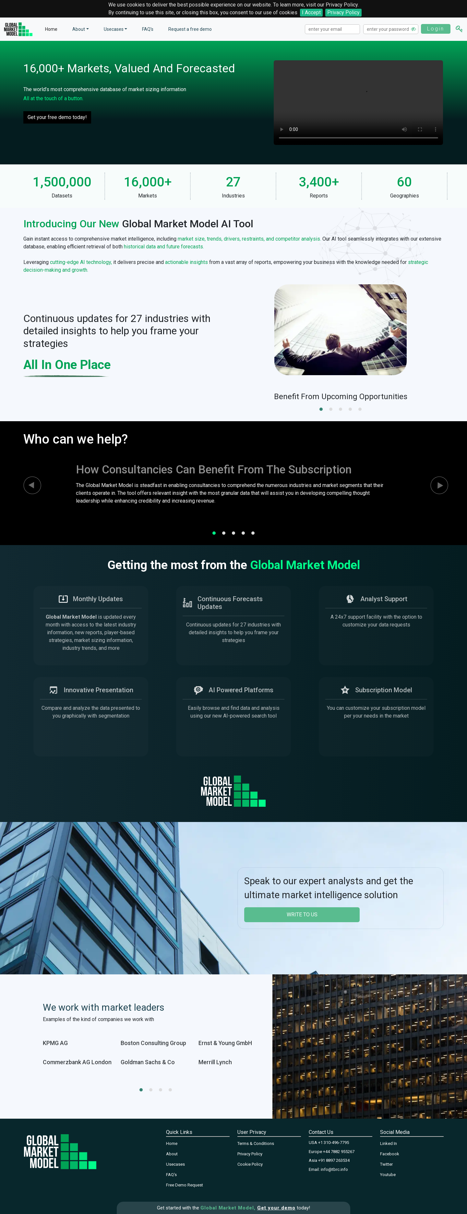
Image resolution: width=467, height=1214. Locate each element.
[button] (321, 409)
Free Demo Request (184, 1185)
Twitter (386, 1164)
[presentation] (26, 485)
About (172, 1153)
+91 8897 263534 (334, 1160)
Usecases (114, 29)
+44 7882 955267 (338, 1151)
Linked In (388, 1143)
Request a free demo (190, 29)
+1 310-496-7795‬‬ (333, 1142)
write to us (302, 914)
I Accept (311, 12)
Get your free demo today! (57, 117)
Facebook (389, 1153)
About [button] (78, 29)
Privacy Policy (343, 12)
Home (51, 29)
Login (435, 29)
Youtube (388, 1174)
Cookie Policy (250, 1164)
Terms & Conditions (255, 1143)
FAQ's (147, 29)
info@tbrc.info (334, 1169)
